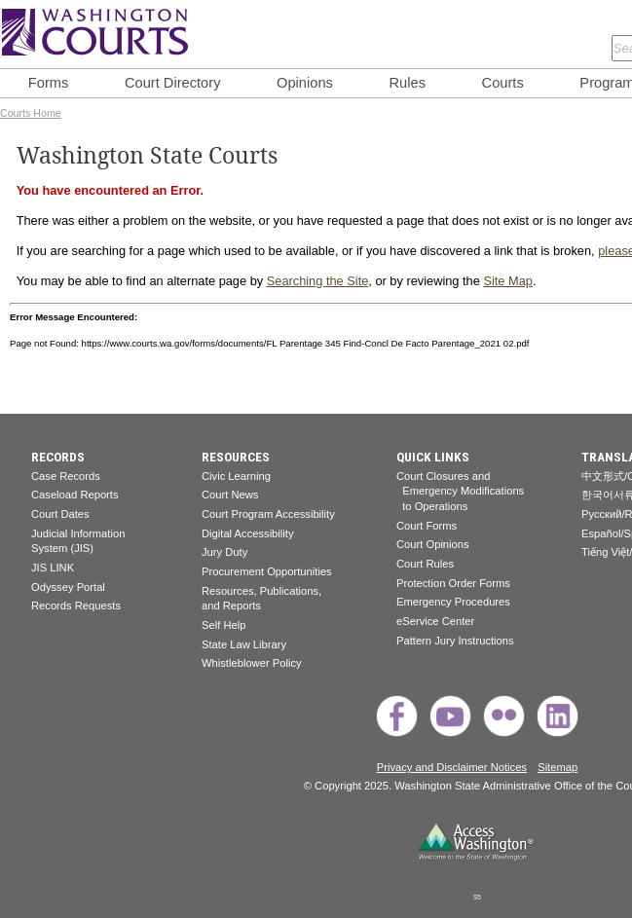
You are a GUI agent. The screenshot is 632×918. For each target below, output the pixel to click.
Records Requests (76, 605)
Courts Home (30, 113)
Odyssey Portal (68, 587)
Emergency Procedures (453, 601)
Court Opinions (432, 544)
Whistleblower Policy (252, 663)
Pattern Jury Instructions (455, 640)
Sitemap (557, 767)
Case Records (65, 476)
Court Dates (60, 514)
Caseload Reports (75, 494)
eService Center (435, 621)
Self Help (223, 625)
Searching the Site (318, 281)
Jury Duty (224, 552)
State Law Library (244, 644)
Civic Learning (236, 476)
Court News (230, 494)
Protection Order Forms (453, 583)
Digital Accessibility (248, 533)
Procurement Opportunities (267, 571)
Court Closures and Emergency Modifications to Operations (460, 491)
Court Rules (425, 563)
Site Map (508, 281)
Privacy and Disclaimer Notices (452, 767)
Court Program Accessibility (268, 514)
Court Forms (426, 526)
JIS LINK (52, 567)
